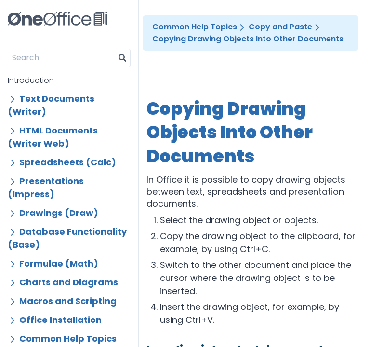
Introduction (31, 80)
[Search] (61, 58)
